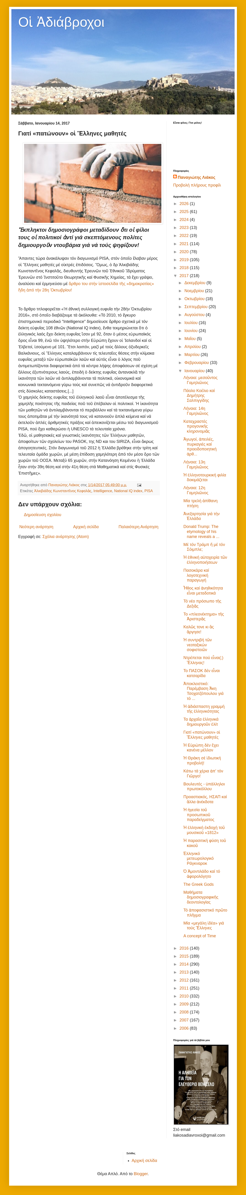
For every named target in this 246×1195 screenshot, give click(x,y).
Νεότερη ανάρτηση (36, 527)
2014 (185, 964)
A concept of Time (199, 936)
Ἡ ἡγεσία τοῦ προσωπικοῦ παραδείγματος (198, 815)
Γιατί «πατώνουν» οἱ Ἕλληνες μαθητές (201, 735)
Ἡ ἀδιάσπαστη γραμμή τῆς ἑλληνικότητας (204, 709)
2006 (185, 1028)
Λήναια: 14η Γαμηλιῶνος (195, 411)
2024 (185, 219)
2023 (185, 227)
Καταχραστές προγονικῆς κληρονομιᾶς (196, 426)
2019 (185, 259)
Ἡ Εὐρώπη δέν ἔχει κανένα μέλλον (201, 748)
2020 (185, 251)
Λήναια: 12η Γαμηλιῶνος (195, 490)
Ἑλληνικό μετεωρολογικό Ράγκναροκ (198, 858)
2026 (185, 203)
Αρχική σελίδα (86, 527)
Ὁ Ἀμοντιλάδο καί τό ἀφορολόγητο (201, 874)
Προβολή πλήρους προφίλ (197, 185)
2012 (185, 980)
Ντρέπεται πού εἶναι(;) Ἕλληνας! (203, 660)
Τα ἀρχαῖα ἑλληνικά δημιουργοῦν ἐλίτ (200, 722)
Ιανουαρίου (195, 371)
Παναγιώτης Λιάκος (196, 177)
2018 (185, 267)
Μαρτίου (192, 354)
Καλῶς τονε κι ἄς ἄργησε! (198, 629)
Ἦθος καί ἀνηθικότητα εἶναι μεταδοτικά (203, 590)
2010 (185, 996)
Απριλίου (193, 346)
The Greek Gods (198, 884)
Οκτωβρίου (194, 298)
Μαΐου (190, 338)
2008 (185, 1012)
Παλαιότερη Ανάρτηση (138, 527)
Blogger (141, 1174)
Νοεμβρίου (194, 290)
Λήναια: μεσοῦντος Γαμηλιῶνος (200, 380)
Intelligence (103, 491)
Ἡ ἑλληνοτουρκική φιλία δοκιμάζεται (204, 477)
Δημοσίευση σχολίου (42, 514)
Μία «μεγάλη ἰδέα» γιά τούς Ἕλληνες (203, 925)
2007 (185, 1020)
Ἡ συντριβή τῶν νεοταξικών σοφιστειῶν (197, 645)
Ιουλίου (191, 322)
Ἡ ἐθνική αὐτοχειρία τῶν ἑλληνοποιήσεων (205, 560)
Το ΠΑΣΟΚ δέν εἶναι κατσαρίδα (201, 673)
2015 (185, 956)
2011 (185, 988)
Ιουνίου (191, 330)
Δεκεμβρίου (195, 283)
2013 (185, 972)
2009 (185, 1004)
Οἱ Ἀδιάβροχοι (61, 22)
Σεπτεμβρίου (196, 306)
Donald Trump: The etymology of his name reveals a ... (201, 531)
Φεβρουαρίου (197, 362)
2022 (185, 235)
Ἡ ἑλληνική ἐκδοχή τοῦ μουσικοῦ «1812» (204, 830)
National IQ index (128, 491)
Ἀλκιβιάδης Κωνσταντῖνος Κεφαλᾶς (62, 491)
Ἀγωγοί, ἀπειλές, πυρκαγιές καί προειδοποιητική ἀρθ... (200, 446)
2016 (185, 948)
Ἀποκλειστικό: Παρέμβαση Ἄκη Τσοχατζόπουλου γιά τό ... (203, 691)
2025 (185, 211)
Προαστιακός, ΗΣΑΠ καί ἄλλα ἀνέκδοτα (205, 799)
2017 (185, 275)
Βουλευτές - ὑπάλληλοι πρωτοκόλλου (204, 786)
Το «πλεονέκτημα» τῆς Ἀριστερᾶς (203, 616)
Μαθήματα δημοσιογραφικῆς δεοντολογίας (200, 897)
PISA (149, 491)
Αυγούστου (195, 314)
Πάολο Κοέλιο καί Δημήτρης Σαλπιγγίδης (199, 395)
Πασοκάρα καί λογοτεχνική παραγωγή (196, 575)
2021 (185, 244)
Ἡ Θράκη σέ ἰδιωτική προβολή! (202, 760)
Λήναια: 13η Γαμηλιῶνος (195, 464)
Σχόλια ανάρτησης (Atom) (65, 536)
